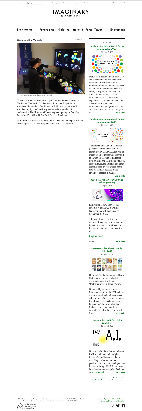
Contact (87, 3)
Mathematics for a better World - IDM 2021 (107, 250)
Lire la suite (120, 112)
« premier (94, 378)
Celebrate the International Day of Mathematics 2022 (107, 121)
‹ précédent (103, 378)
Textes (98, 29)
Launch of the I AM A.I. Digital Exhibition (107, 321)
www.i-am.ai (98, 372)
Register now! (96, 236)
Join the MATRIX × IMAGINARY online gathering (107, 181)
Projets (65, 3)
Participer (76, 3)
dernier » (119, 380)
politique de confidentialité (115, 401)
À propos (55, 3)
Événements (24, 29)
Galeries (63, 29)
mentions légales (102, 399)
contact (102, 401)
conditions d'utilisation (116, 399)
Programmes (48, 29)
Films (89, 29)
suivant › (111, 380)
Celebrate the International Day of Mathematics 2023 (107, 47)
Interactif (77, 29)
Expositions (117, 29)
